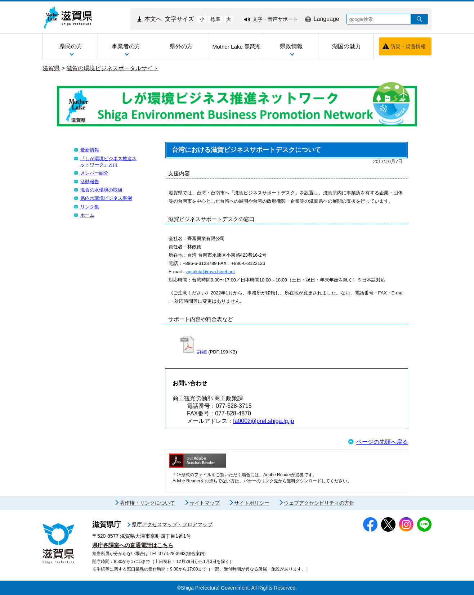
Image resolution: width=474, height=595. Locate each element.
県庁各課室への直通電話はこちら (132, 545)
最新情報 (89, 150)
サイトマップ (204, 503)
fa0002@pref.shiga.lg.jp (263, 421)
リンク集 (89, 206)
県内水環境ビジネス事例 (106, 198)
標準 (215, 19)
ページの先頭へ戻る (382, 442)
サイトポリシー (251, 503)
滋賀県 (51, 68)
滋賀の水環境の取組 (101, 190)
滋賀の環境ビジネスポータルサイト (112, 68)
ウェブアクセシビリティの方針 (319, 503)
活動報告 (89, 181)
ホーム (87, 215)
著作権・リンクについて (147, 503)
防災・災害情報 (408, 46)
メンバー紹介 (94, 173)
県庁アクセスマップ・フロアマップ (172, 524)
